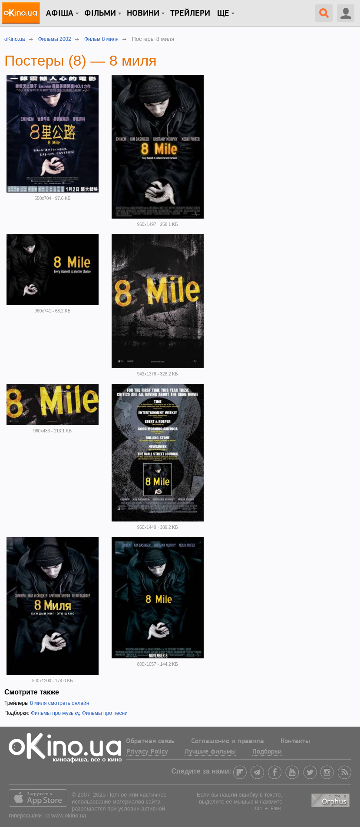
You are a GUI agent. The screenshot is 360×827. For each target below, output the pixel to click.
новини (143, 13)
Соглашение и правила (227, 741)
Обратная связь (150, 741)
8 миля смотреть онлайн (59, 703)
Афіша (59, 13)
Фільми (100, 13)
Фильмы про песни (105, 713)
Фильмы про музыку (55, 713)
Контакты (295, 741)
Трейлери (190, 13)
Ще (223, 13)
